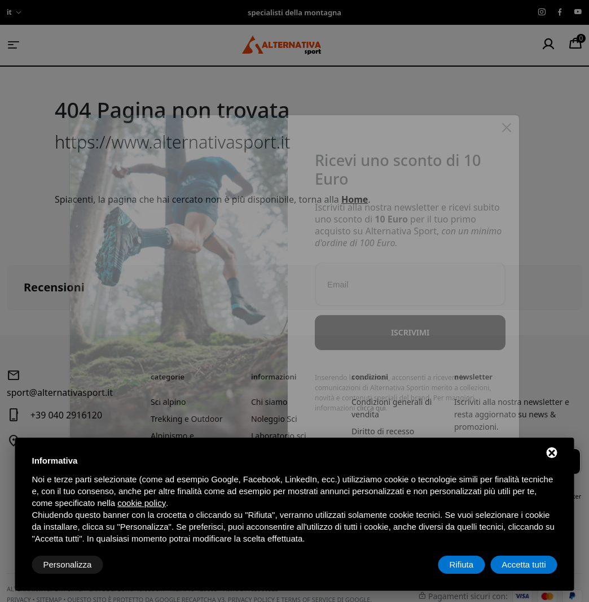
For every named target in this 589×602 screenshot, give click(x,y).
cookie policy (141, 503)
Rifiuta (462, 564)
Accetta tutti (524, 564)
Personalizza (67, 564)
